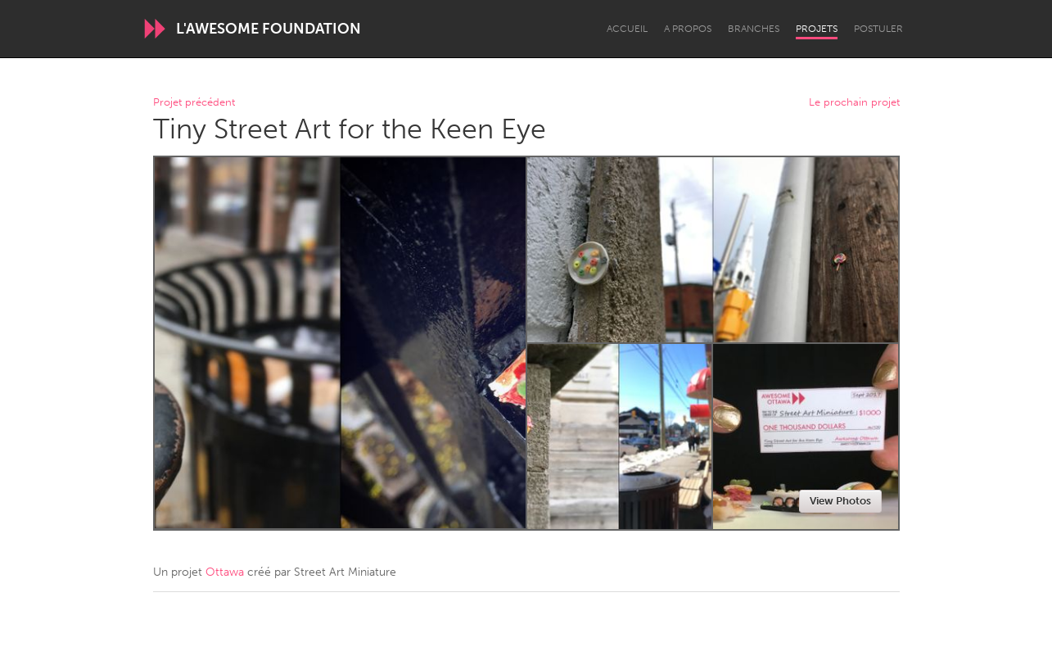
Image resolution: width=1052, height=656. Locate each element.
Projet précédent (194, 102)
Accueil (627, 28)
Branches (753, 28)
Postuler (878, 28)
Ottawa (224, 572)
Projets (817, 28)
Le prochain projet (854, 102)
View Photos (840, 501)
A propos (687, 28)
